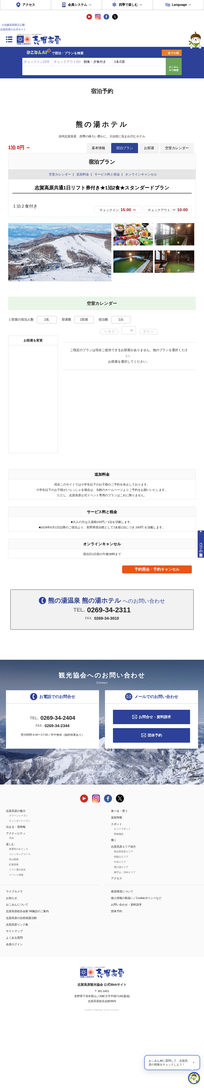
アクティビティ (16, 899)
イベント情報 (16, 941)
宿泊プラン (124, 148)
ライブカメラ (14, 957)
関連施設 (119, 900)
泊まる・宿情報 (16, 893)
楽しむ (10, 910)
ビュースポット (122, 895)
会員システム (77, 4)
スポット (116, 890)
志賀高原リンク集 (17, 990)
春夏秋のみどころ (18, 915)
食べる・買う (119, 877)
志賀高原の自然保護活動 (21, 984)
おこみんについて (17, 971)
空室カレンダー (177, 148)
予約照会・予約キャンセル (156, 635)
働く (114, 906)
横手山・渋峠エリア (124, 938)
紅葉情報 (14, 930)
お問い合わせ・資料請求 (126, 971)
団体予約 (155, 802)
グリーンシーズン (18, 881)
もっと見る (178, 343)
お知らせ (11, 964)
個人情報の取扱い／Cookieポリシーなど (136, 964)
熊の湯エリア (121, 933)
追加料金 (83, 174)
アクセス (28, 4)
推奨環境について (122, 957)
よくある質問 (14, 1004)
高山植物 (14, 925)
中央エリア (120, 928)
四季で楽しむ (128, 4)
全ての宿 (173, 53)
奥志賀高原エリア (123, 917)
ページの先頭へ (201, 547)
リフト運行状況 (17, 936)
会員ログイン (14, 1010)
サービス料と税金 (107, 174)
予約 (11, 904)
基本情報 (98, 148)
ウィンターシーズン (19, 887)
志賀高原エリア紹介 (123, 913)
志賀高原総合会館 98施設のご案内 (27, 977)
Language (179, 4)
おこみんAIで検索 (173, 69)
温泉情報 (116, 883)
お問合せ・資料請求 (155, 783)
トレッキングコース (19, 920)
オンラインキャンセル (140, 174)
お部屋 (149, 148)
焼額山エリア (121, 923)
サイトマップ (14, 997)
